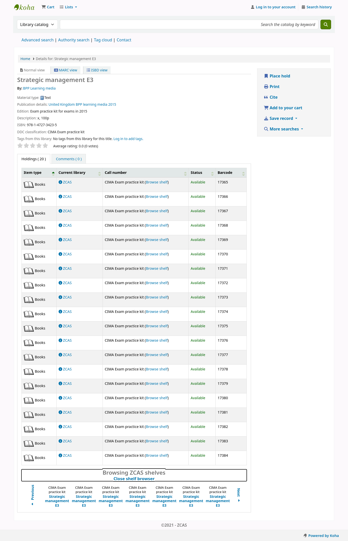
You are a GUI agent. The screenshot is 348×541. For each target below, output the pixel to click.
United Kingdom (61, 104)
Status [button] (196, 172)
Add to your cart (283, 108)
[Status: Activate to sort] (202, 172)
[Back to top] (333, 525)
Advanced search (37, 40)
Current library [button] (72, 172)
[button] (47, 7)
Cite (271, 97)
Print (272, 86)
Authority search (73, 40)
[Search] (325, 24)
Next (239, 495)
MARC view (65, 70)
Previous (32, 496)
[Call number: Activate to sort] (145, 172)
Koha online (26, 7)
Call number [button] (116, 172)
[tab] (69, 159)
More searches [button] (282, 129)
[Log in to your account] (273, 7)
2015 (112, 104)
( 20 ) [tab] (33, 158)
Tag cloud (103, 40)
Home (25, 58)
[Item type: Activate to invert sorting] (39, 172)
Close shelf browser (156, 478)
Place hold (277, 76)
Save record (279, 118)
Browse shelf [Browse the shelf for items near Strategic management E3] (156, 182)
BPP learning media (91, 104)
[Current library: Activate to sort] (79, 172)
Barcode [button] (225, 172)
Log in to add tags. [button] (128, 138)
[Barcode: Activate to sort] (230, 172)
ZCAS (65, 182)
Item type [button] (32, 172)
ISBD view (97, 70)
